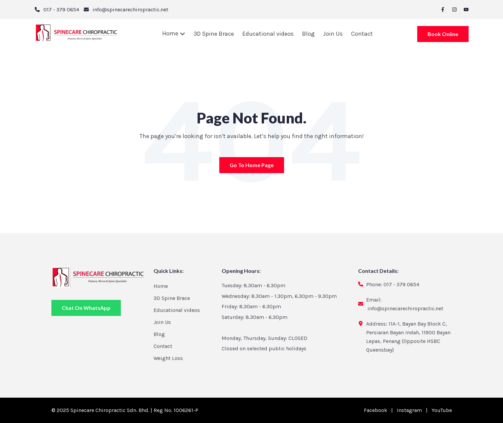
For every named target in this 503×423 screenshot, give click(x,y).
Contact (362, 33)
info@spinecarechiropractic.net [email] (130, 9)
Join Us (333, 33)
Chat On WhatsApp (86, 308)
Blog (308, 33)
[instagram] (454, 9)
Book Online (443, 36)
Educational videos (268, 33)
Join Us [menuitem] (162, 322)
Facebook (375, 410)
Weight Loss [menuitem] (168, 358)
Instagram (409, 410)
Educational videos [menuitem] (177, 310)
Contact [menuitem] (163, 346)
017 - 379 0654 (401, 284)
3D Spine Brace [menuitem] (172, 298)
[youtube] (466, 9)
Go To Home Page (252, 166)
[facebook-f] (442, 9)
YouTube (442, 410)
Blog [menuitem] (159, 334)
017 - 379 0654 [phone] (61, 9)
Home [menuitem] (161, 286)
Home (171, 33)
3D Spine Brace (214, 33)
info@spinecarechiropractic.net (405, 308)
